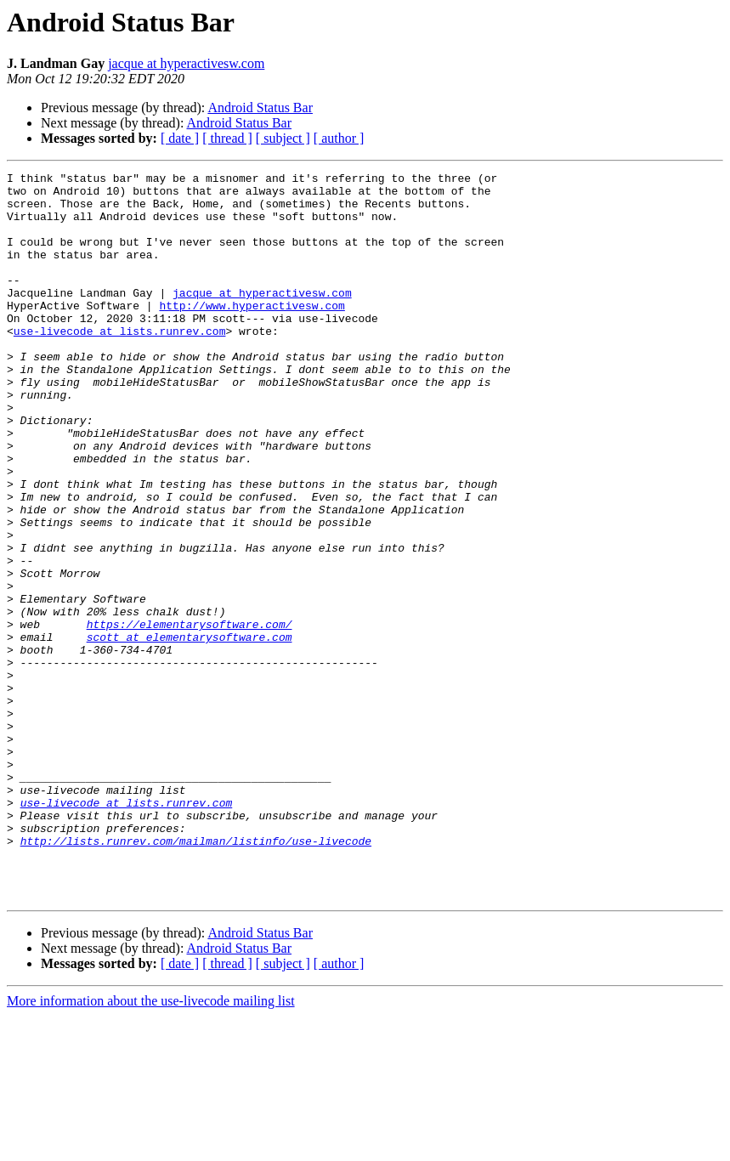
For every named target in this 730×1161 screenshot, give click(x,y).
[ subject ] (283, 138)
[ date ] (180, 138)
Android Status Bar (260, 107)
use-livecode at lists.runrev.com (120, 363)
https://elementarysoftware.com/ (189, 715)
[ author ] (339, 138)
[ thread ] (227, 138)
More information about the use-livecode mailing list (151, 1146)
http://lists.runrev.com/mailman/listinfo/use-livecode (195, 975)
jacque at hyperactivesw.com (186, 63)
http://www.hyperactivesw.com (251, 333)
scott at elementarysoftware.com (189, 731)
